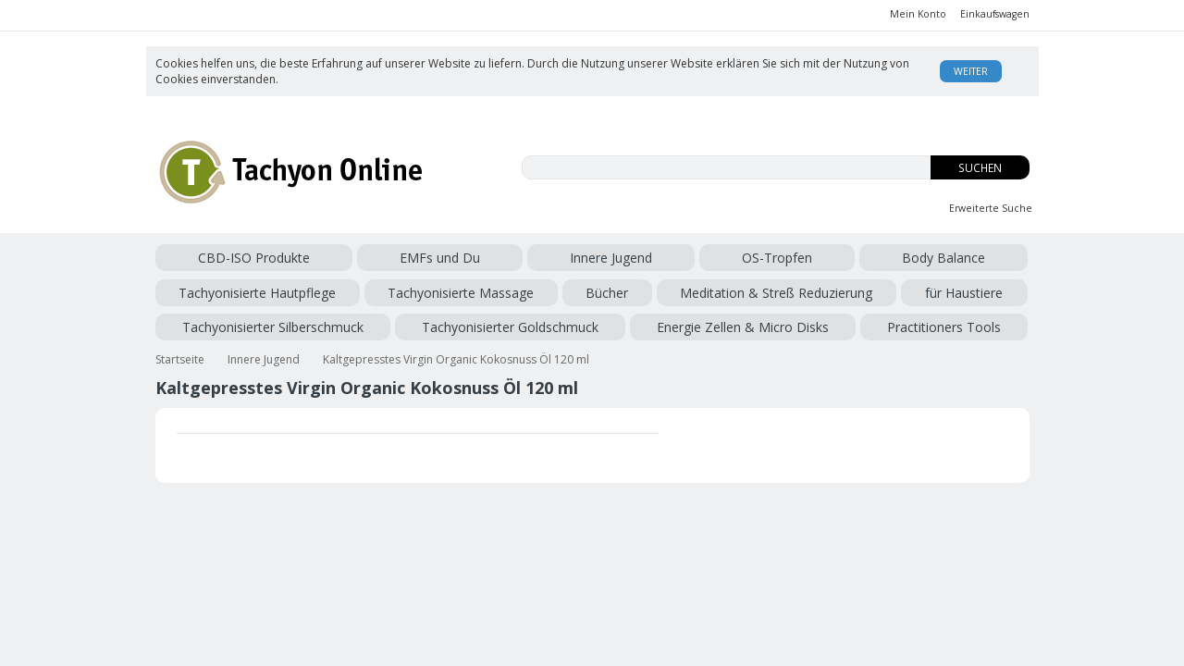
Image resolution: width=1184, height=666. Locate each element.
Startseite (179, 350)
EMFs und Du (311, 257)
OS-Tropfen (478, 257)
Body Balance (558, 257)
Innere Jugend (397, 257)
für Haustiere (390, 289)
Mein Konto (918, 13)
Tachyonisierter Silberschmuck (524, 289)
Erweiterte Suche (990, 208)
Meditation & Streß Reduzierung (251, 289)
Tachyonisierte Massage (840, 257)
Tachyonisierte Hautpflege (683, 257)
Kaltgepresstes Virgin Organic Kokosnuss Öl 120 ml (456, 350)
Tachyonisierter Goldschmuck (708, 289)
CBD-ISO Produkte (211, 257)
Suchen (980, 168)
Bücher (939, 257)
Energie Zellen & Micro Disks (886, 289)
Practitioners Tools (212, 320)
